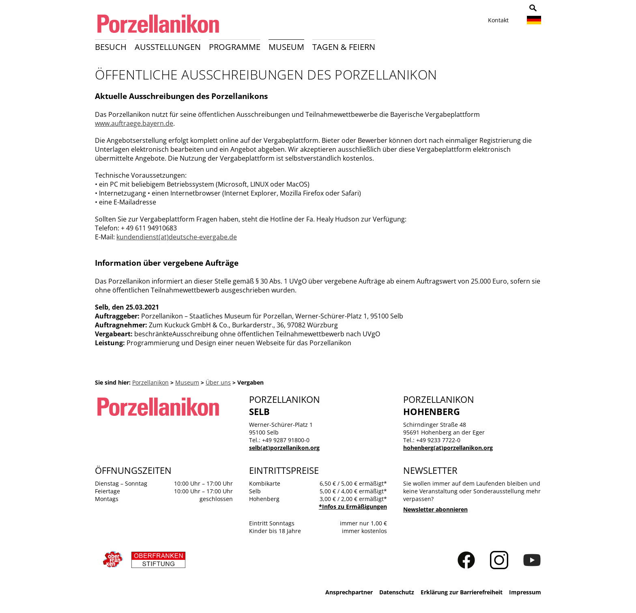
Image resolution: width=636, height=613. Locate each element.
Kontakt (498, 20)
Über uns (218, 382)
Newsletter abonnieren (435, 509)
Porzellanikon (150, 382)
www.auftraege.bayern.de (134, 123)
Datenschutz (396, 592)
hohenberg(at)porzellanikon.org (448, 448)
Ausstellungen (168, 46)
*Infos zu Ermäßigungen (353, 506)
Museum (286, 46)
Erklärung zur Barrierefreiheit (462, 592)
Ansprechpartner (349, 592)
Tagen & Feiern (343, 46)
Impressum (525, 592)
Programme (234, 46)
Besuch (111, 46)
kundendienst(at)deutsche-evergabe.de (176, 236)
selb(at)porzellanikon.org (284, 448)
